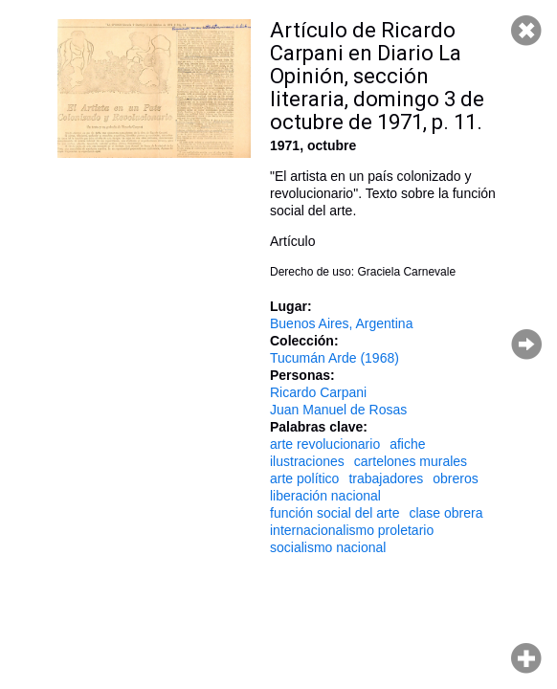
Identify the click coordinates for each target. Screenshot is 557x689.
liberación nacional (325, 495)
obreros (455, 478)
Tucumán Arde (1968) (334, 358)
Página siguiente (526, 344)
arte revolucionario (325, 444)
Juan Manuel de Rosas (338, 409)
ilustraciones (307, 461)
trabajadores (385, 478)
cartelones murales (410, 461)
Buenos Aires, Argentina (341, 323)
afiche (407, 444)
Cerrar (526, 31)
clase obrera (445, 513)
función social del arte (334, 513)
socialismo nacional (328, 547)
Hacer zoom (526, 658)
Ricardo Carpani (318, 392)
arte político (304, 478)
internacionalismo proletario (352, 530)
